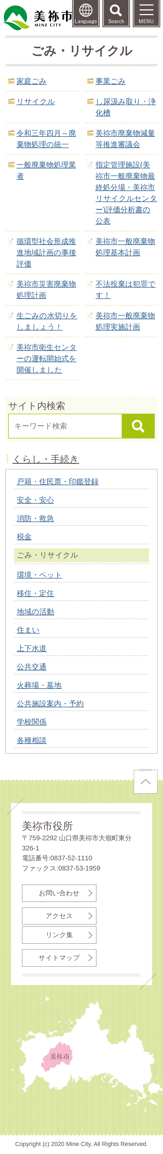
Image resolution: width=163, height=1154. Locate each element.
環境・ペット (39, 575)
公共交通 (32, 666)
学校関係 (32, 722)
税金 (24, 536)
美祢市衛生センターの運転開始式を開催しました (47, 358)
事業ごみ (111, 81)
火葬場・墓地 (39, 685)
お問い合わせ (59, 893)
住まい (28, 630)
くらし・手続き (45, 459)
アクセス (59, 916)
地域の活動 (35, 611)
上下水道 (32, 648)
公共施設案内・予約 (50, 703)
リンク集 (59, 935)
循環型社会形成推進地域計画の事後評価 (46, 252)
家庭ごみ (32, 81)
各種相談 (32, 740)
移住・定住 (35, 593)
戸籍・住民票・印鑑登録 (58, 481)
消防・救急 (35, 518)
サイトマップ (59, 957)
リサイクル (36, 101)
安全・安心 (35, 500)
